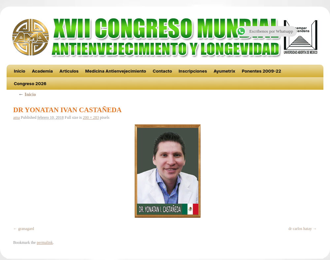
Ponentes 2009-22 (261, 71)
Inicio (19, 71)
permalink (45, 242)
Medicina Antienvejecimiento (115, 71)
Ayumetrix (224, 71)
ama (16, 117)
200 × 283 (91, 117)
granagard (26, 228)
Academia (42, 71)
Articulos (69, 71)
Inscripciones (193, 71)
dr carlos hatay (300, 228)
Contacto (162, 71)
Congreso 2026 (30, 83)
